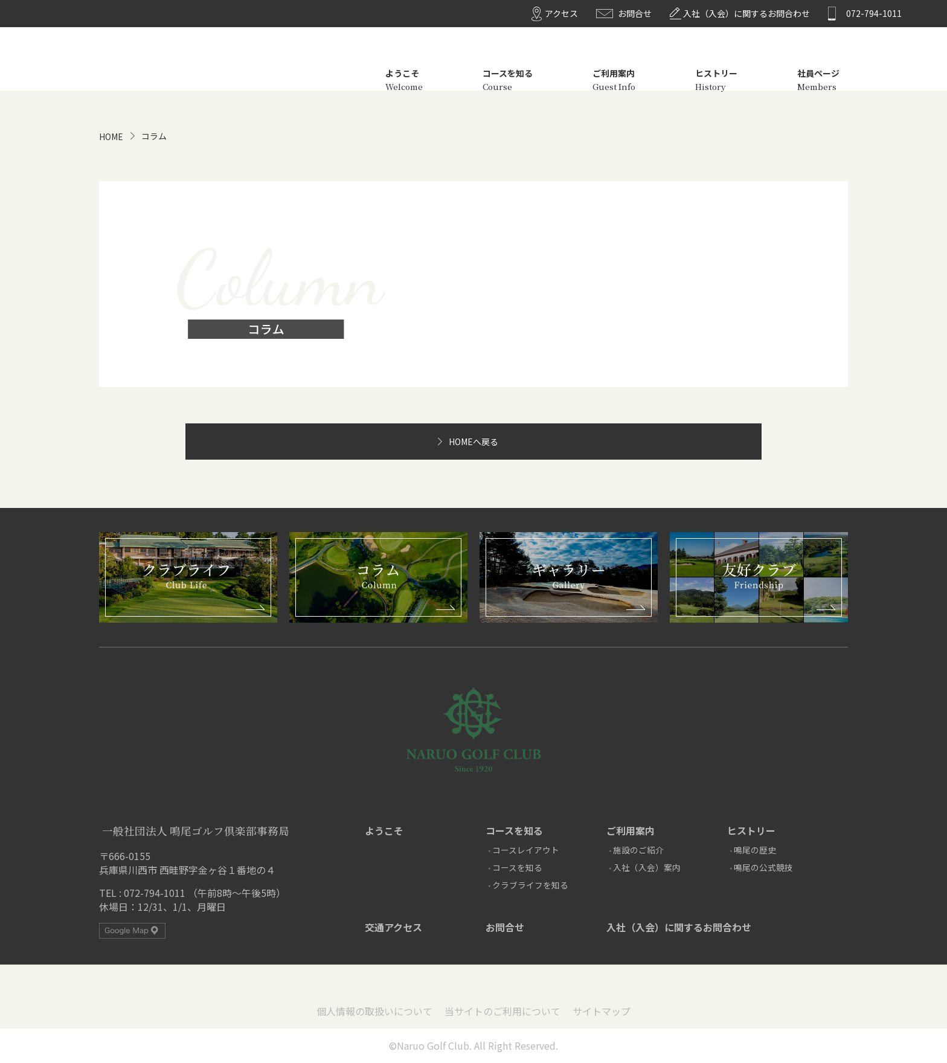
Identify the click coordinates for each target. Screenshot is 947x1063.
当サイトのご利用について (502, 1011)
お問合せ (635, 13)
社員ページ (818, 61)
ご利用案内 (613, 61)
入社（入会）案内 (647, 867)
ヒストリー (716, 61)
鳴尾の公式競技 (763, 867)
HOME (111, 136)
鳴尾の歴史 (755, 850)
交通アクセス (393, 927)
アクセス (561, 13)
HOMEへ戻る (473, 441)
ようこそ (404, 61)
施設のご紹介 (638, 850)
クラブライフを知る (530, 885)
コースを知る (508, 61)
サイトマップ (602, 1011)
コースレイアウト (525, 850)
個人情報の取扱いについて (374, 1011)
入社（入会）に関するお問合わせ (746, 13)
